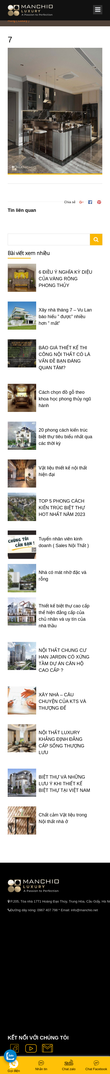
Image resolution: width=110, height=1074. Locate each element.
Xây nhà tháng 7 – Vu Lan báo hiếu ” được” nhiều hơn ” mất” (65, 316)
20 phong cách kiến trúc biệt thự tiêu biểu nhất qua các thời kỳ (65, 437)
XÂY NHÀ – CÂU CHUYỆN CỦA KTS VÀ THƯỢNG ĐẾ (62, 701)
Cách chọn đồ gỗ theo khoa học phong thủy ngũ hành (65, 399)
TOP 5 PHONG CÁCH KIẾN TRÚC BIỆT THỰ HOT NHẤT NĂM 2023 (62, 508)
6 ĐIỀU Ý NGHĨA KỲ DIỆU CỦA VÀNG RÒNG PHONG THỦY (65, 279)
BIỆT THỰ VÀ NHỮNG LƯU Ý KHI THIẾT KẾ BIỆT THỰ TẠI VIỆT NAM (64, 784)
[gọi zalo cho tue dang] (10, 1055)
